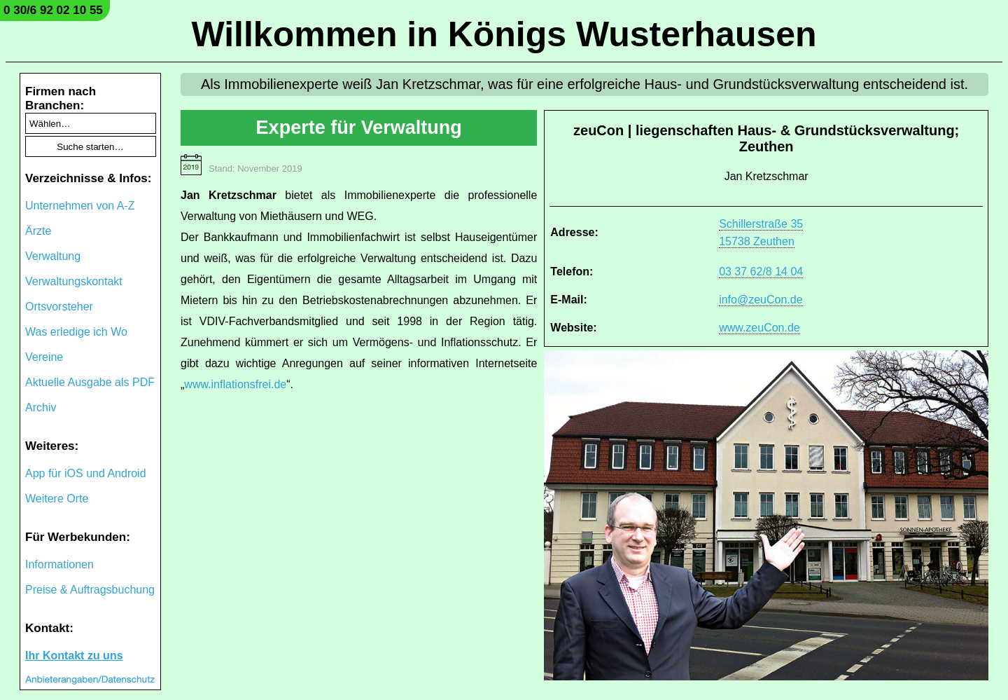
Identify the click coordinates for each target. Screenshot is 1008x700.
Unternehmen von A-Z (80, 206)
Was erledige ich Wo (76, 332)
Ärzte (38, 231)
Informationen (59, 564)
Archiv (40, 407)
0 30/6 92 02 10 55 (53, 10)
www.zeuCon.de (759, 328)
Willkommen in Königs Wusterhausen (503, 34)
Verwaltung (52, 256)
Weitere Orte (56, 499)
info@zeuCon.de (760, 300)
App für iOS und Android (85, 473)
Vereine (44, 357)
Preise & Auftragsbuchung (90, 590)
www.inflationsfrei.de (235, 384)
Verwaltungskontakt (73, 281)
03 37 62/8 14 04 (761, 271)
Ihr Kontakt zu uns (74, 655)
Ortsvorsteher (59, 307)
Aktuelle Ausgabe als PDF (90, 382)
